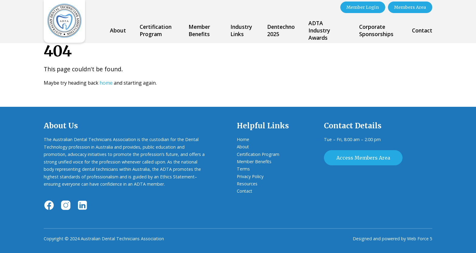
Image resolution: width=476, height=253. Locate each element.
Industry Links (241, 30)
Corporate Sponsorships (376, 30)
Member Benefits (199, 30)
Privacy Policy (250, 176)
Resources (247, 184)
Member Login (361, 7)
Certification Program (156, 30)
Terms (243, 169)
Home (243, 139)
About (118, 30)
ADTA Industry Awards (319, 30)
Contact (422, 30)
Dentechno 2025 (281, 30)
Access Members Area (363, 157)
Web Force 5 (419, 238)
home (106, 82)
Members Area (410, 7)
